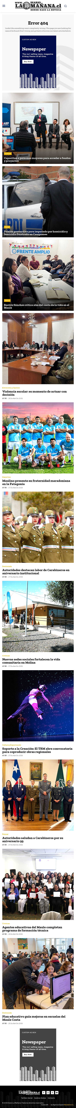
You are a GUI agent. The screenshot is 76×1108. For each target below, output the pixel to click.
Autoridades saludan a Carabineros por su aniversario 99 (32, 839)
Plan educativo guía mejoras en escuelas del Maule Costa (33, 1018)
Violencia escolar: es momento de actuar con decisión (34, 393)
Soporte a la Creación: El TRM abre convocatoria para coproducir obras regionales (37, 750)
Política (7, 300)
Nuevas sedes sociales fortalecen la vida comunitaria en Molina (31, 660)
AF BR (4, 398)
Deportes (6, 477)
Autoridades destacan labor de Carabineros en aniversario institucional (35, 571)
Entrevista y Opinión (11, 388)
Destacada (7, 566)
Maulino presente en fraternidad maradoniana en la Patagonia (36, 482)
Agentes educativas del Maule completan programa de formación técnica (32, 928)
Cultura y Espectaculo (11, 745)
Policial (7, 227)
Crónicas (8, 154)
